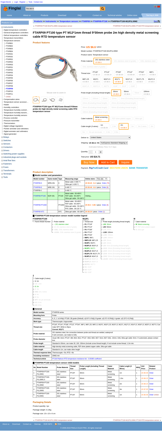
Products (44, 15)
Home (9, 15)
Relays (6, 137)
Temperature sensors (68, 21)
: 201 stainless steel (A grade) (65, 227)
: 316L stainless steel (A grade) (67, 232)
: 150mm (108, 235)
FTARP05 (9, 78)
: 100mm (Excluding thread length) (117, 259)
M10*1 (96, 80)
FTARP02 (9, 70)
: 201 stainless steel (61, 224)
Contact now (38, 2)
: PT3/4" (88, 235)
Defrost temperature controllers (16, 35)
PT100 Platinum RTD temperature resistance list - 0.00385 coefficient (76, 359)
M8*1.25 (85, 80)
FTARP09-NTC (38, 212)
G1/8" (115, 86)
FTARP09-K (37, 183)
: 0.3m (38, 302)
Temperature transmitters (13, 38)
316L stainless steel (148, 61)
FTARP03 (9, 73)
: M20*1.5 (91, 262)
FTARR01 (9, 59)
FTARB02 (9, 46)
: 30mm (107, 224)
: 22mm (107, 243)
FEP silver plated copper (121, 119)
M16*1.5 (85, 86)
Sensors (6, 144)
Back (155, 21)
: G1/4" (88, 270)
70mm (136, 93)
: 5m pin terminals (42, 300)
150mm (85, 98)
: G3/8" (88, 272)
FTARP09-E (37, 187)
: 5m (37, 297)
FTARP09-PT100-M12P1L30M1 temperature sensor (53, 26)
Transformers (8, 170)
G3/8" (133, 86)
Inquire (125, 162)
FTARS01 (9, 54)
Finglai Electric (6, 2)
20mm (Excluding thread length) (123, 103)
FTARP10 (9, 91)
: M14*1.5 (91, 256)
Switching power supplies (13, 154)
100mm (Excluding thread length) (95, 112)
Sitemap (37, 424)
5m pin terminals (95, 132)
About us (27, 15)
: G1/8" (88, 267)
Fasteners (7, 164)
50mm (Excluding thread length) (123, 107)
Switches (7, 140)
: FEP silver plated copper (145, 227)
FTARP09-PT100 (100, 21)
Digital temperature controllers (15, 30)
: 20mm (107, 240)
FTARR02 (9, 62)
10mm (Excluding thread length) (94, 103)
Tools (30, 2)
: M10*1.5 (91, 246)
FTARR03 (9, 65)
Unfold (8, 97)
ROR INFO (48, 424)
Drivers (6, 150)
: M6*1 (89, 238)
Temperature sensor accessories (16, 102)
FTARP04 (9, 75)
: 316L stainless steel (63, 230)
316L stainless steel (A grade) (93, 67)
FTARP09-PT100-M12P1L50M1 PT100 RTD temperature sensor (136, 26)
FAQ (79, 15)
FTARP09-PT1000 (40, 205)
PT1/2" (131, 73)
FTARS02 (9, 57)
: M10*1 (90, 243)
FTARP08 (9, 86)
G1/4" (124, 86)
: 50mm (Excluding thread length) (116, 256)
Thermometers (9, 123)
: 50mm (107, 227)
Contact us (97, 15)
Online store (132, 15)
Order (151, 373)
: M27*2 (90, 264)
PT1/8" (96, 73)
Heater (6, 105)
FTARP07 (9, 83)
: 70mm (107, 230)
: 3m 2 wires (41, 292)
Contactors (7, 147)
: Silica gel (140, 230)
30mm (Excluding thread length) (94, 107)
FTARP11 (9, 94)
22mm (114, 98)
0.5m (116, 132)
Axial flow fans (9, 160)
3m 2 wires (142, 126)
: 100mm (108, 232)
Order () (105, 183)
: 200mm (108, 238)
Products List (7, 23)
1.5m (114, 126)
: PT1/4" (88, 227)
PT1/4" (108, 73)
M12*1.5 (129, 80)
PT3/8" (119, 73)
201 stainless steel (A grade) (125, 61)
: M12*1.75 (92, 254)
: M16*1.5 (91, 259)
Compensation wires (12, 99)
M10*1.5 (107, 80)
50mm (127, 92)
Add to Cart (108, 162)
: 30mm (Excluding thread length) (116, 254)
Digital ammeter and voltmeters (16, 131)
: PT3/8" (88, 230)
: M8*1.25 (91, 240)
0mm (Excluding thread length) (133, 98)
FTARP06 (9, 81)
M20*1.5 (96, 86)
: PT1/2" (88, 232)
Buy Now (89, 162)
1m (104, 126)
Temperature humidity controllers (16, 110)
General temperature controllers (16, 33)
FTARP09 (86, 21)
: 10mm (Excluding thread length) (116, 248)
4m (152, 126)
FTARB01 (9, 43)
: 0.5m (38, 305)
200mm (95, 98)
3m (132, 126)
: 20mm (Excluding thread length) (116, 251)
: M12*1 (90, 248)
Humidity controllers (11, 107)
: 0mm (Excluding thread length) (116, 246)
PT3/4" (142, 73)
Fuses (5, 167)
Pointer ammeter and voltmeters (16, 129)
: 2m (37, 286)
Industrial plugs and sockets (15, 157)
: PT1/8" (88, 224)
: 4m (37, 294)
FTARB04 (9, 51)
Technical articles (115, 15)
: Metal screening (142, 224)
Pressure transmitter (11, 121)
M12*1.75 (140, 80)
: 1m (37, 281)
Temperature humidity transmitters (17, 113)
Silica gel (138, 119)
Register (23, 2)
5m (83, 132)
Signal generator (10, 134)
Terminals (7, 174)
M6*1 (152, 73)
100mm (147, 92)
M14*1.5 (151, 80)
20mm (105, 98)
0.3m (108, 132)
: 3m (37, 289)
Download (62, 15)
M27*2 (106, 86)
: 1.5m (38, 284)
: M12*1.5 (91, 251)
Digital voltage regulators (13, 126)
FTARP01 (9, 67)
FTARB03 (9, 49)
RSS (58, 424)
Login (16, 2)
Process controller (11, 118)
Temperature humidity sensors (15, 115)
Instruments (51, 21)
